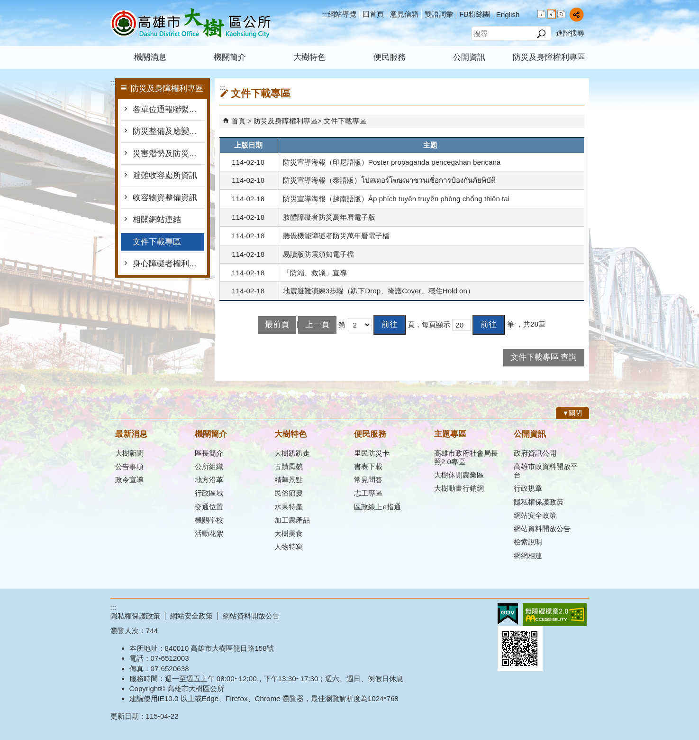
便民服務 (389, 57)
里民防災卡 (372, 453)
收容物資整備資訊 (165, 197)
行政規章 (528, 488)
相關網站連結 (157, 219)
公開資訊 (469, 57)
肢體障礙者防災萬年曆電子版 (329, 217)
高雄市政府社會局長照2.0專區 (466, 457)
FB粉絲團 (474, 14)
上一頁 (317, 324)
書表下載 (368, 466)
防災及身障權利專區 (549, 57)
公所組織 (209, 466)
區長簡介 (209, 453)
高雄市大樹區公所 (190, 23)
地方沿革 (209, 480)
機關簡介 (230, 57)
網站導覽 (342, 14)
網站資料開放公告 (542, 529)
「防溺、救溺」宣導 (315, 273)
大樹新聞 (129, 453)
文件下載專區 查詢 (543, 357)
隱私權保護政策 (538, 502)
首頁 (238, 121)
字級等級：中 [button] (551, 14)
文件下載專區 (157, 241)
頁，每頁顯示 (429, 324)
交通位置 (209, 507)
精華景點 (288, 480)
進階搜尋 (570, 33)
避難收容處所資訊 (165, 175)
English (508, 14)
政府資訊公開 (535, 453)
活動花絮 (209, 533)
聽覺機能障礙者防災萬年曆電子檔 (336, 236)
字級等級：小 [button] (541, 14)
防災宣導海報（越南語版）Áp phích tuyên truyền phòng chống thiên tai (396, 199)
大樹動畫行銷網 (459, 488)
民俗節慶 (288, 493)
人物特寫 (288, 547)
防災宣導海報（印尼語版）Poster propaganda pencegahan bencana (392, 162)
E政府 (508, 614)
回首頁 (373, 14)
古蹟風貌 (288, 466)
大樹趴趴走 (292, 453)
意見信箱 (404, 14)
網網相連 (528, 556)
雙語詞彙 (439, 14)
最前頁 (277, 324)
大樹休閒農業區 (459, 475)
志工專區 (368, 493)
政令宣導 (129, 480)
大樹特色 (309, 57)
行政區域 (209, 493)
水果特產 (288, 507)
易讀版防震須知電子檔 (318, 254)
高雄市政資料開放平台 (546, 470)
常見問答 (368, 480)
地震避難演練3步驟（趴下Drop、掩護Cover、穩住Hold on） (378, 291)
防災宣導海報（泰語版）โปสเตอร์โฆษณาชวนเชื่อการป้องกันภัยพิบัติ (389, 180)
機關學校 (209, 520)
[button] (541, 34)
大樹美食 (288, 533)
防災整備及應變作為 (168, 131)
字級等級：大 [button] (561, 14)
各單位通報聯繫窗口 (168, 109)
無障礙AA (555, 614)
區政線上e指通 (377, 507)
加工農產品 (292, 520)
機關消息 (150, 57)
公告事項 (129, 466)
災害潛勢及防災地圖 (168, 153)
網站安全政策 (535, 515)
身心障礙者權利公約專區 (168, 263)
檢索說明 (528, 542)
